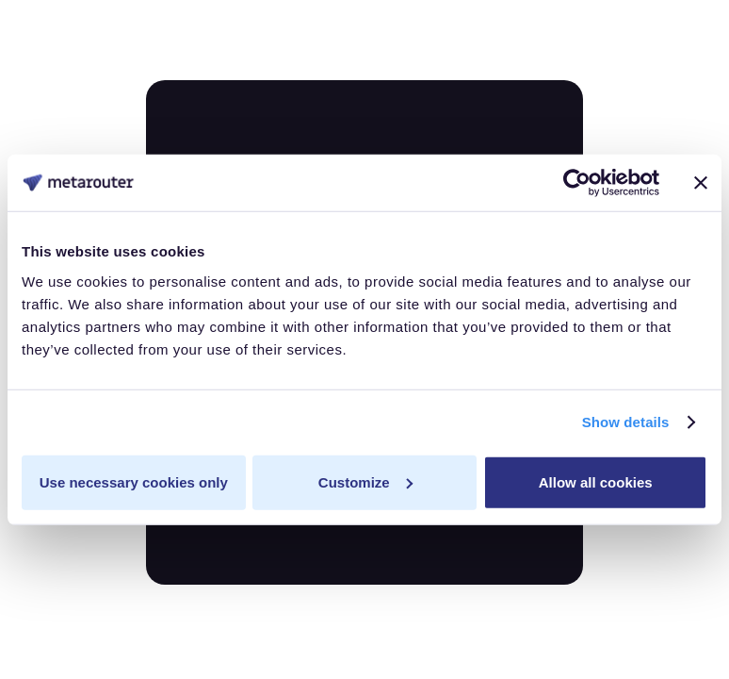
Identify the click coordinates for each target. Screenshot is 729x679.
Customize (365, 481)
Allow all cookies (596, 481)
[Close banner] (700, 183)
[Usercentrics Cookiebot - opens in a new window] (576, 183)
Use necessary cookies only (134, 481)
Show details (626, 422)
